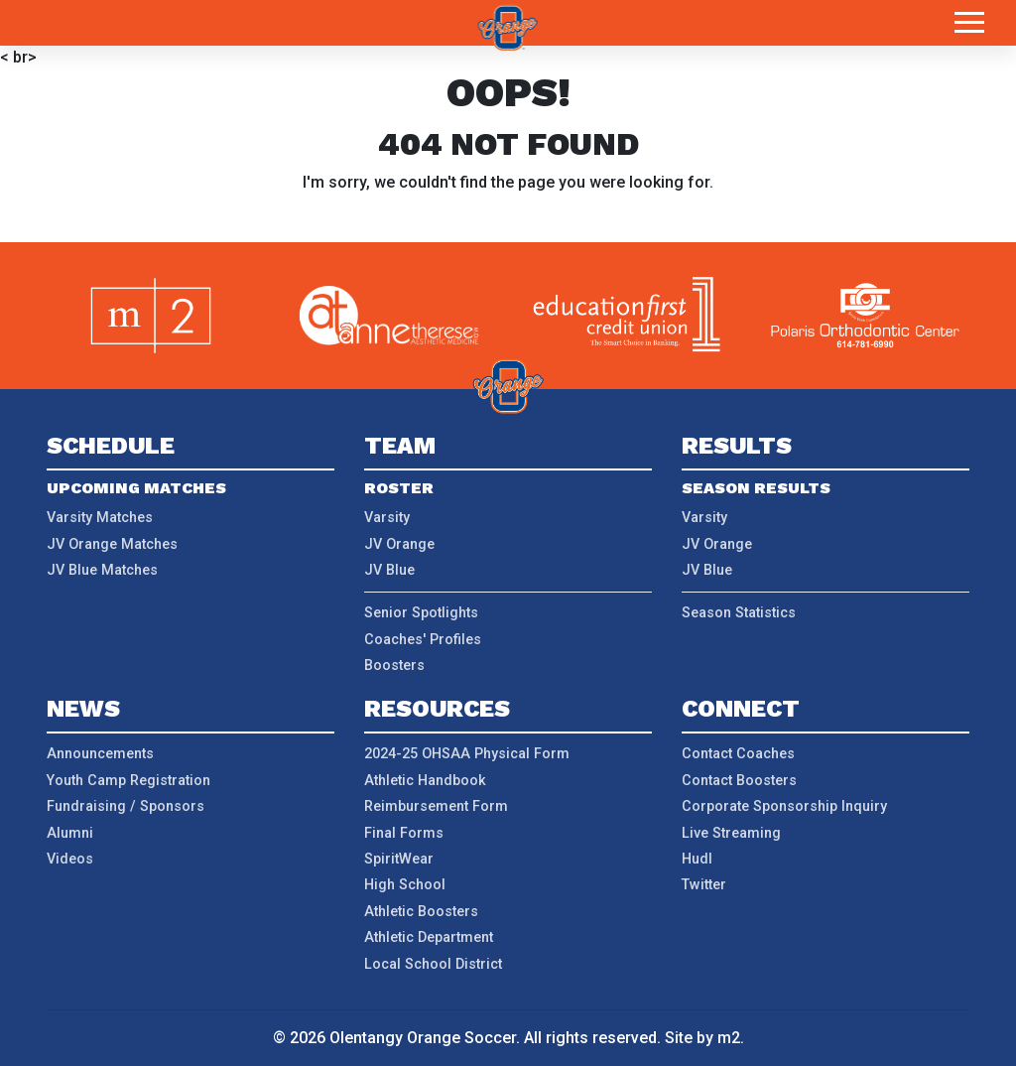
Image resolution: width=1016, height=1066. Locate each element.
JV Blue (389, 570)
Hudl (697, 859)
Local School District (433, 964)
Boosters (394, 665)
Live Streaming (731, 833)
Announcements (100, 753)
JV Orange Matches (112, 544)
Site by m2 (702, 1037)
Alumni (70, 833)
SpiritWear (399, 859)
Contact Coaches (738, 753)
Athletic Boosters (421, 911)
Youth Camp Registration (128, 780)
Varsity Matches (100, 517)
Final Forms (404, 833)
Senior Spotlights (421, 612)
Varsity (387, 517)
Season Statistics (739, 612)
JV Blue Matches (102, 570)
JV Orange (399, 544)
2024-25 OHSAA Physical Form (467, 753)
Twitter (704, 884)
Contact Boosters (739, 780)
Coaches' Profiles (422, 639)
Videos (70, 859)
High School (404, 884)
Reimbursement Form (436, 806)
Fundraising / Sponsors (125, 806)
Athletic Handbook (425, 780)
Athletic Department (428, 937)
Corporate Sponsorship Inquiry (784, 806)
